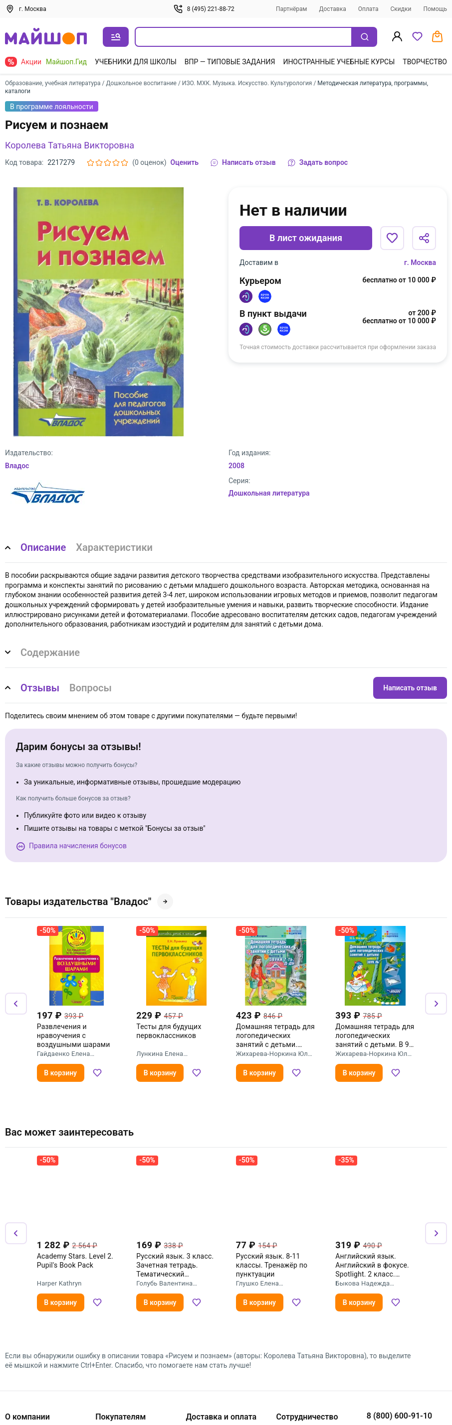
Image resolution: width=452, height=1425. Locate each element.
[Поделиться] (424, 238)
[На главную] (46, 37)
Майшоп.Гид (66, 62)
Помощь (435, 8)
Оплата (368, 8)
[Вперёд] (436, 1004)
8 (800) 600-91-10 (399, 1416)
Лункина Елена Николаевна (159, 1054)
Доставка (332, 8)
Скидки (401, 8)
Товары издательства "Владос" (89, 901)
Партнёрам (291, 8)
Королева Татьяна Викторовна (69, 145)
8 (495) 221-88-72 (203, 9)
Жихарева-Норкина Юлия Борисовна (275, 1054)
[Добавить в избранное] (392, 238)
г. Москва (420, 262)
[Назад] (16, 1004)
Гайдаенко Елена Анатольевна (63, 1054)
